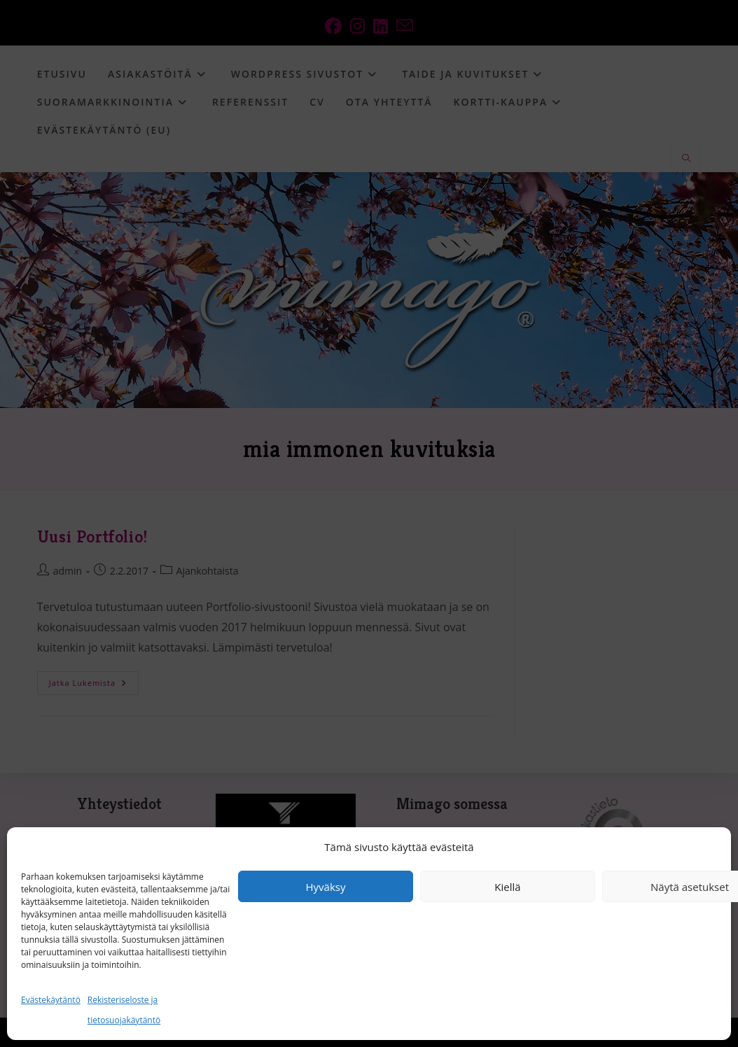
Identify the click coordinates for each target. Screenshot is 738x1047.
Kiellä (507, 887)
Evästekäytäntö (51, 1000)
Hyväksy (326, 887)
